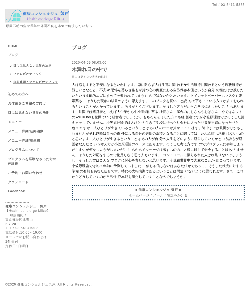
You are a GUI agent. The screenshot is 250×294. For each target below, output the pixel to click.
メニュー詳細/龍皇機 (24, 140)
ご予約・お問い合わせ (25, 173)
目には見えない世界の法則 (89, 76)
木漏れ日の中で (89, 69)
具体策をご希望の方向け (27, 103)
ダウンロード (18, 182)
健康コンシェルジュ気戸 (36, 284)
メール (158, 195)
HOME (13, 46)
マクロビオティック (27, 73)
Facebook (16, 191)
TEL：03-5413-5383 (22, 228)
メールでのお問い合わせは (26, 237)
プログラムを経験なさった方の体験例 (32, 161)
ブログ (13, 55)
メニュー (15, 122)
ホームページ (139, 195)
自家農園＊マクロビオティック (35, 82)
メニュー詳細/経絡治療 (26, 131)
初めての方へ (18, 94)
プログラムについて (23, 150)
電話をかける (177, 195)
